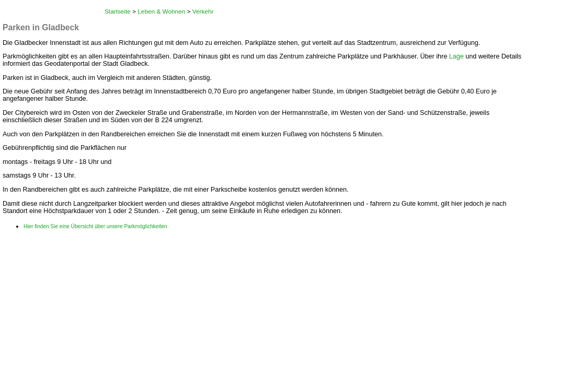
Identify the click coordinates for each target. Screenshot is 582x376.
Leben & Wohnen (161, 11)
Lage (456, 56)
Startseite (118, 11)
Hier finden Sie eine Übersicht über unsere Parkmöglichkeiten (95, 226)
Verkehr (203, 11)
